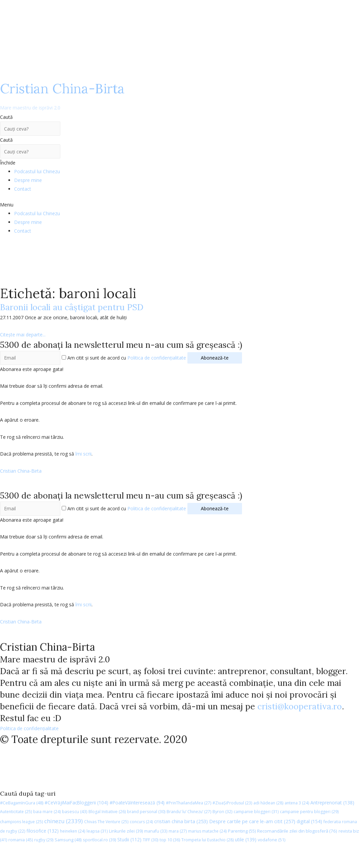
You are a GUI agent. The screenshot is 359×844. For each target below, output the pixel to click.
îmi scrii (83, 454)
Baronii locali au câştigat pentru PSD (71, 307)
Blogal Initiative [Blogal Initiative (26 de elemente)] (107, 811)
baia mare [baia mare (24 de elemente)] (47, 811)
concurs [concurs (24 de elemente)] (141, 822)
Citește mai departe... (23, 334)
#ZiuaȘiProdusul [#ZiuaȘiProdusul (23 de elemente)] (232, 803)
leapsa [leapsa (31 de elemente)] (97, 831)
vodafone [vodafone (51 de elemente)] (271, 840)
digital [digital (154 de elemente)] (309, 821)
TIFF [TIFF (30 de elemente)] (150, 840)
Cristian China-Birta (62, 95)
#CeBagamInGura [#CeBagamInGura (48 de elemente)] (21, 803)
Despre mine (28, 180)
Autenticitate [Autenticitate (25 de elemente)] (16, 811)
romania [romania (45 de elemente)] (20, 840)
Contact (22, 189)
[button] (179, 204)
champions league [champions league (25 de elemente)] (21, 822)
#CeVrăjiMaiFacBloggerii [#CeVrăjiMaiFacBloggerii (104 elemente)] (76, 802)
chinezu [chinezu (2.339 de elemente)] (63, 821)
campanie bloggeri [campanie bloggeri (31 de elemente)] (256, 811)
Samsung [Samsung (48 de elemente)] (68, 840)
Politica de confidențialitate (156, 358)
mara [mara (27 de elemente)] (178, 831)
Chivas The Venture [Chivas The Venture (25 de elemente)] (106, 822)
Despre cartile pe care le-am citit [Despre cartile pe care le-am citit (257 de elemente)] (252, 821)
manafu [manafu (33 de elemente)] (155, 831)
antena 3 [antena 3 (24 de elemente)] (297, 803)
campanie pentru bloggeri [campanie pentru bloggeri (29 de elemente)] (309, 811)
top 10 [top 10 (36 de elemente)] (170, 840)
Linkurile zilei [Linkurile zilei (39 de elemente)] (126, 831)
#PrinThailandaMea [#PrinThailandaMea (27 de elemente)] (188, 803)
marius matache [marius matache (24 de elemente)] (207, 831)
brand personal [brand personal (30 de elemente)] (146, 811)
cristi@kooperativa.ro (299, 706)
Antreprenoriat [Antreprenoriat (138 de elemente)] (332, 802)
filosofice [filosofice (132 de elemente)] (42, 831)
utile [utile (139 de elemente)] (245, 839)
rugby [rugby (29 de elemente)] (43, 840)
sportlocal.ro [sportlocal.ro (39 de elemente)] (99, 840)
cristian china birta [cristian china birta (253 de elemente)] (181, 821)
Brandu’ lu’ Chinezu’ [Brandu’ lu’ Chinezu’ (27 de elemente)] (189, 811)
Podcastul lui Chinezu (37, 171)
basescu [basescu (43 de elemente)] (74, 811)
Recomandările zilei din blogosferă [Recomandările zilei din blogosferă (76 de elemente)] (297, 831)
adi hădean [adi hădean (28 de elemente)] (268, 803)
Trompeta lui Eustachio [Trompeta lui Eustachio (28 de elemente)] (207, 840)
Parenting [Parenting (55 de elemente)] (242, 831)
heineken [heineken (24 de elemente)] (72, 831)
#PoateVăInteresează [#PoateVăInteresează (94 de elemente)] (137, 803)
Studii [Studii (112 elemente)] (129, 839)
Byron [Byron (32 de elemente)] (222, 811)
